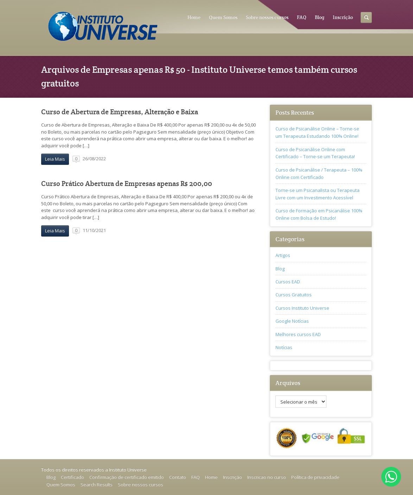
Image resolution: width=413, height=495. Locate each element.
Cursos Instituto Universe (302, 308)
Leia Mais (55, 159)
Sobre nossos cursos (267, 17)
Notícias (283, 347)
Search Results (97, 484)
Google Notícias (292, 321)
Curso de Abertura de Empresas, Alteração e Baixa (119, 112)
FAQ (301, 17)
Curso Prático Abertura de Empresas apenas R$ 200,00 (126, 183)
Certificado (72, 477)
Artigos (282, 255)
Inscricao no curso (266, 477)
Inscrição (343, 17)
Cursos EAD (287, 281)
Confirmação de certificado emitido (126, 477)
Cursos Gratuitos (293, 294)
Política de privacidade (315, 477)
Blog (319, 17)
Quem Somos (223, 17)
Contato (177, 477)
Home (194, 17)
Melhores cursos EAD (298, 334)
